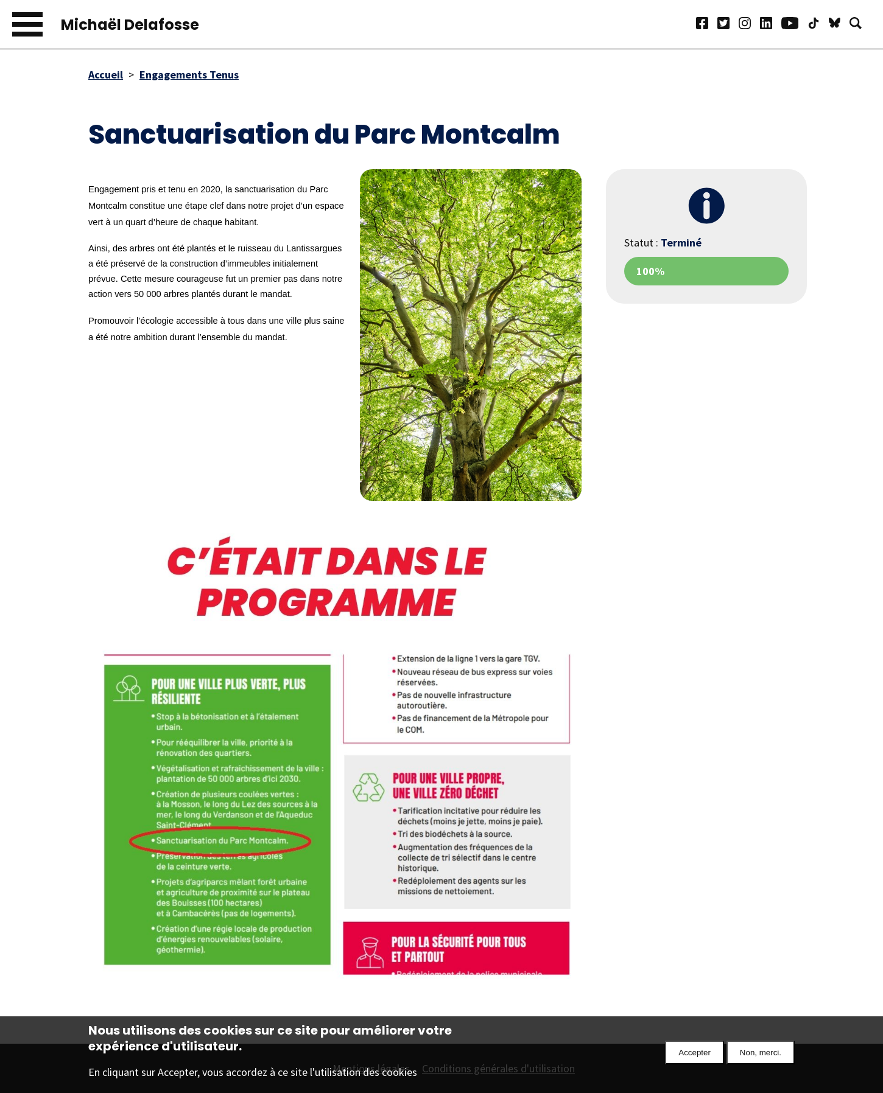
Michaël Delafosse (130, 25)
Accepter (694, 1055)
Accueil (105, 75)
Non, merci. (760, 1055)
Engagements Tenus (189, 75)
